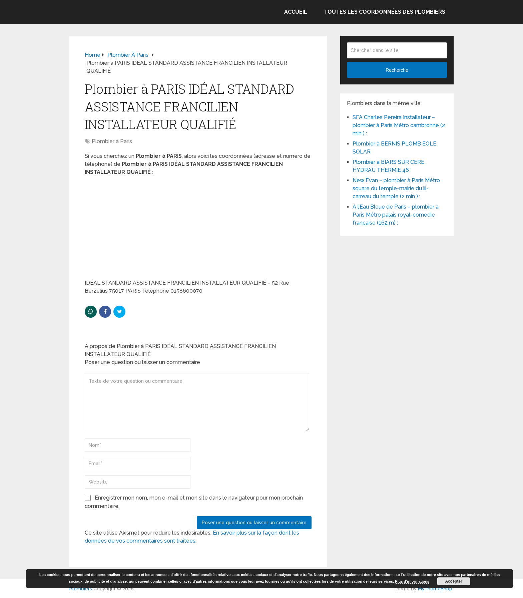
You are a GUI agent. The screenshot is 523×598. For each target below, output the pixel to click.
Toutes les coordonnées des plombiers (384, 12)
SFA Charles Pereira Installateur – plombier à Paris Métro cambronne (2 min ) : (399, 125)
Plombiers (80, 588)
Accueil (295, 12)
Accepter (453, 581)
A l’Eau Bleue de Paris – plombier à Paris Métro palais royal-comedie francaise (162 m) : (396, 215)
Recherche (397, 70)
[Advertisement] (198, 229)
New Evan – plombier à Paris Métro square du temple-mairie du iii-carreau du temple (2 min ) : (396, 188)
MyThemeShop (435, 588)
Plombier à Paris (112, 141)
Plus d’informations (412, 581)
